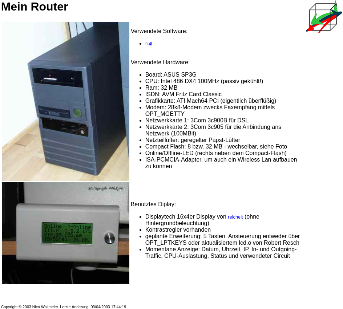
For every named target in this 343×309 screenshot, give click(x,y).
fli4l (148, 43)
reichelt (235, 217)
